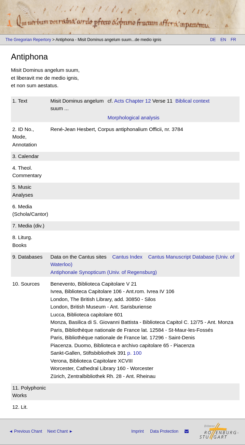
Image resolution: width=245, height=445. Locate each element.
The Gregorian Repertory (28, 39)
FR (233, 39)
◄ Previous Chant (25, 431)
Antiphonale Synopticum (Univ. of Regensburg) (103, 272)
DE (213, 39)
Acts (119, 101)
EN (223, 39)
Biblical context (192, 101)
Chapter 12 (137, 101)
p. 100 (134, 353)
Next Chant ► (60, 431)
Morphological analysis (134, 117)
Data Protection (164, 431)
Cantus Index (127, 257)
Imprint (137, 431)
